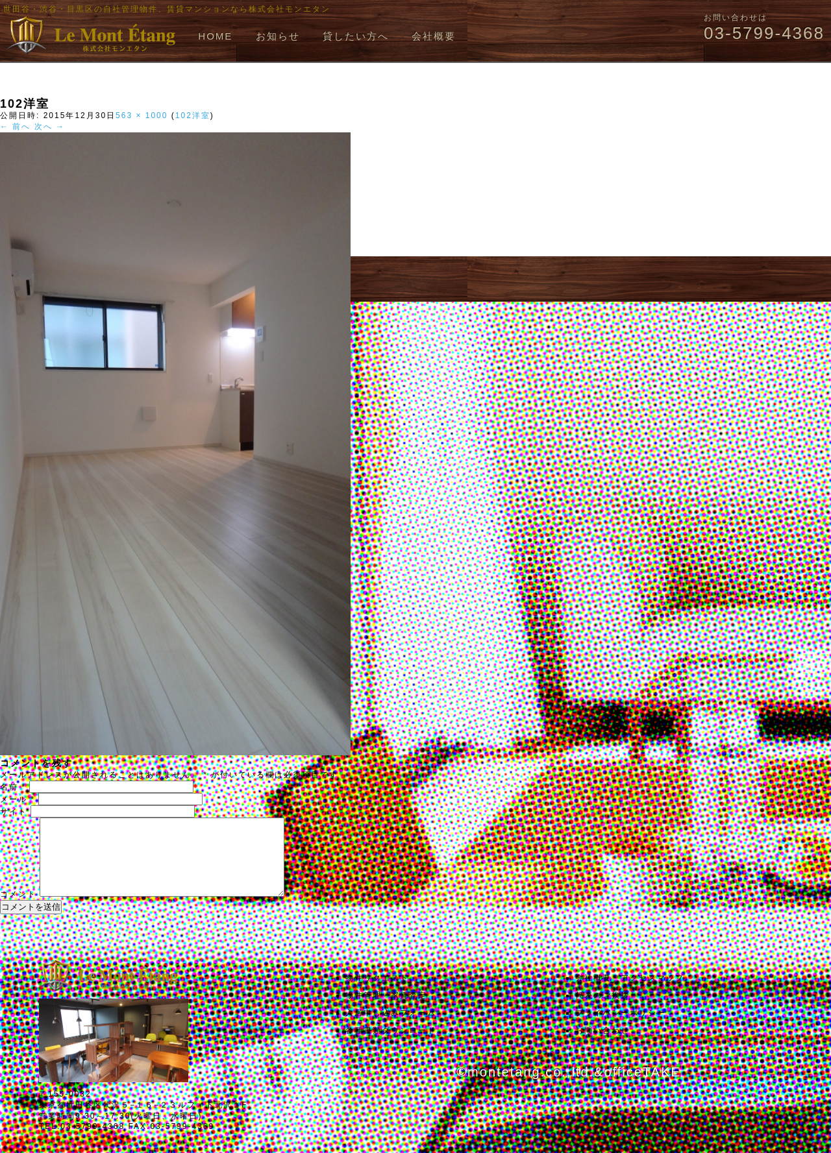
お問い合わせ (602, 1045)
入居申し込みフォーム (390, 1028)
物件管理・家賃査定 (386, 1010)
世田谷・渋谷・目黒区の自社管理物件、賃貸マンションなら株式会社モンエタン (166, 9)
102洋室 (192, 115)
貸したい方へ (356, 36)
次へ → (49, 126)
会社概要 (434, 36)
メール (17, 799)
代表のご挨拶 (602, 1010)
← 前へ (15, 126)
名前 (13, 787)
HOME (215, 36)
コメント (18, 909)
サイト (13, 811)
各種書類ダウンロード (390, 1045)
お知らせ (278, 36)
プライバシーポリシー (620, 1028)
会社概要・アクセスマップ (629, 993)
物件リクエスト (377, 993)
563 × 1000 (141, 115)
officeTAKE (642, 1087)
